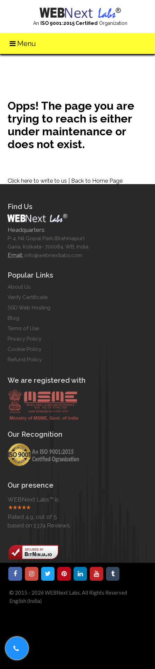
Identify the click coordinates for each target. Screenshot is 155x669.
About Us (19, 287)
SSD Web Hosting (29, 308)
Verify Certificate (28, 297)
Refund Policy (25, 359)
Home (118, 64)
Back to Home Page (97, 181)
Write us (139, 64)
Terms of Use (23, 328)
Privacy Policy (24, 339)
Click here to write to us (37, 181)
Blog (13, 318)
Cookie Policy (24, 349)
